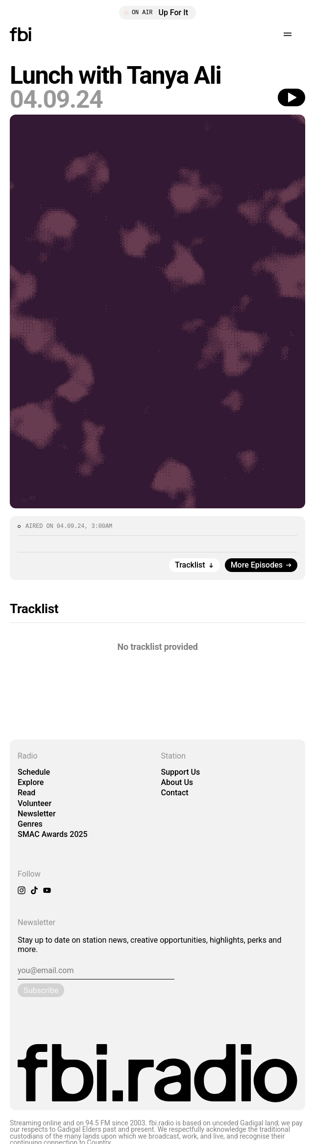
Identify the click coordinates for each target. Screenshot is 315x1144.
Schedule (34, 772)
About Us (177, 782)
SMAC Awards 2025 (53, 834)
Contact (175, 792)
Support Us (180, 772)
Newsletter (37, 813)
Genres (30, 824)
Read (26, 792)
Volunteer (34, 803)
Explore (31, 782)
